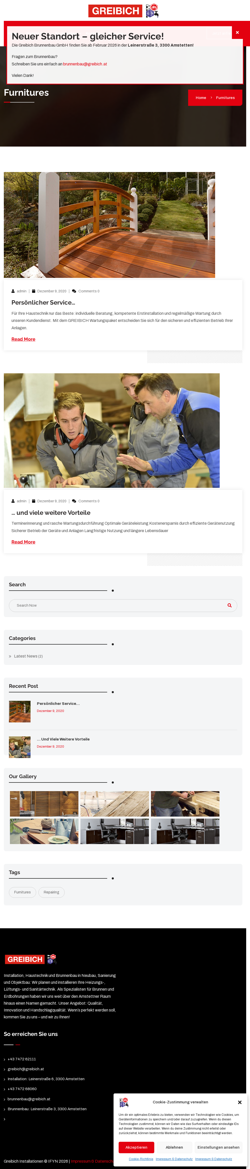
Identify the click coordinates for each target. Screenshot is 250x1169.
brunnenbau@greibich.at (85, 64)
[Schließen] (237, 32)
